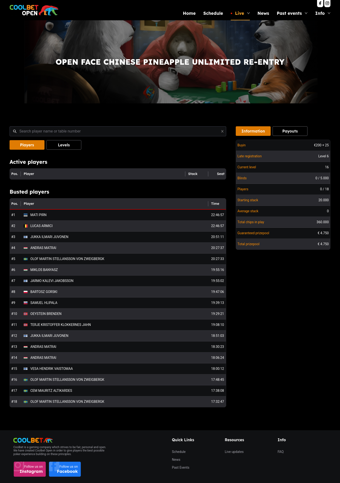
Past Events (180, 467)
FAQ (281, 452)
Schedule (213, 13)
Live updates (234, 452)
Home (189, 13)
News (263, 13)
